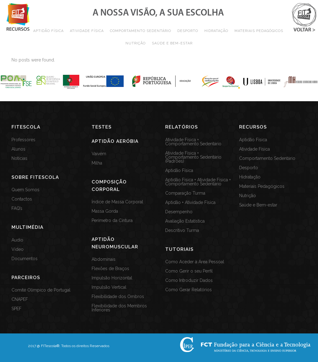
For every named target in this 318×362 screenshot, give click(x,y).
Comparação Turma (185, 193)
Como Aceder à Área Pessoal (194, 262)
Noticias (19, 158)
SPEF (16, 309)
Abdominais (104, 259)
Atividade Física (254, 149)
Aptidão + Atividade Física (190, 203)
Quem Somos (25, 190)
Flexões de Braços (110, 269)
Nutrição (247, 196)
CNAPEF (19, 299)
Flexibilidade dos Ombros (118, 297)
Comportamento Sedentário (267, 158)
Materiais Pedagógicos (261, 186)
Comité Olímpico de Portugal (40, 290)
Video (17, 249)
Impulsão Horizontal (112, 278)
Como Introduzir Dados (189, 280)
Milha (97, 163)
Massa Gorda (105, 211)
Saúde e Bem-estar (258, 205)
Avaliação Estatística (185, 221)
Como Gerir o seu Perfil (189, 271)
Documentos (24, 259)
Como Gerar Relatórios (188, 290)
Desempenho (179, 212)
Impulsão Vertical (109, 287)
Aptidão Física (179, 171)
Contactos (21, 199)
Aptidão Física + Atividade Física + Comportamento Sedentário (198, 182)
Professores (23, 140)
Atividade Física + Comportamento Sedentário (193, 142)
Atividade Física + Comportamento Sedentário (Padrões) (193, 157)
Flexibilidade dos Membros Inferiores (119, 308)
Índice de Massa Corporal (117, 202)
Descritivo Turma (182, 231)
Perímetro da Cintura (112, 221)
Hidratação (250, 177)
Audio (17, 240)
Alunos (18, 149)
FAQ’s (16, 208)
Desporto (248, 168)
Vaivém (99, 154)
